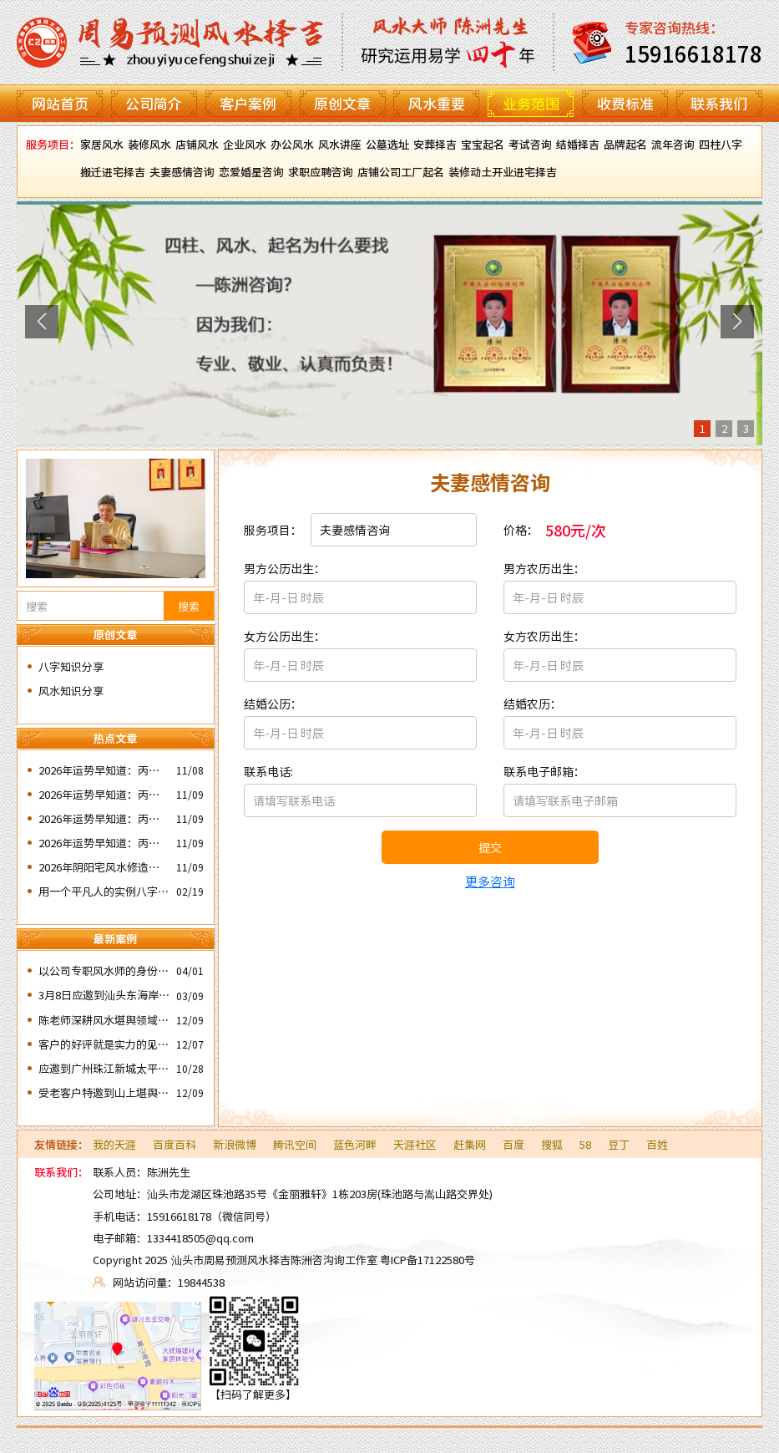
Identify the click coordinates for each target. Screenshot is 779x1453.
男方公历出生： (285, 568)
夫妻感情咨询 (182, 172)
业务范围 (531, 103)
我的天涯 (114, 1144)
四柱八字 (720, 144)
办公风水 (292, 144)
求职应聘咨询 (320, 172)
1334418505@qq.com (200, 1238)
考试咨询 (530, 144)
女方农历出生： (544, 635)
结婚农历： (532, 703)
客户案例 (248, 103)
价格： (521, 529)
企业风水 (244, 144)
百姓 (657, 1144)
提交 (490, 847)
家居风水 (102, 144)
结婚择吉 (577, 144)
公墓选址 (387, 144)
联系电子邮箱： (544, 771)
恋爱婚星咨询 (251, 172)
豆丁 (619, 1144)
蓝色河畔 (355, 1144)
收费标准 (625, 103)
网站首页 (60, 103)
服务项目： (273, 529)
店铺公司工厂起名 (400, 172)
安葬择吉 (435, 144)
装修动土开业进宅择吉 (502, 172)
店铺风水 (197, 144)
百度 (513, 1144)
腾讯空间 (294, 1144)
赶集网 (469, 1144)
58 (585, 1144)
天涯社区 (415, 1144)
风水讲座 (340, 144)
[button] (41, 321)
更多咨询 (490, 881)
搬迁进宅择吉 (112, 172)
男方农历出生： (544, 568)
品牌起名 (625, 144)
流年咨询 (673, 144)
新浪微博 (234, 1144)
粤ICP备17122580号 (427, 1260)
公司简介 (153, 103)
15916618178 (179, 1216)
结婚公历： (273, 703)
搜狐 (552, 1144)
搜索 (189, 606)
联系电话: (268, 771)
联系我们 (718, 103)
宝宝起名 (482, 144)
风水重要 (436, 103)
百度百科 (174, 1144)
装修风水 (149, 144)
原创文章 (342, 103)
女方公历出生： (285, 635)
